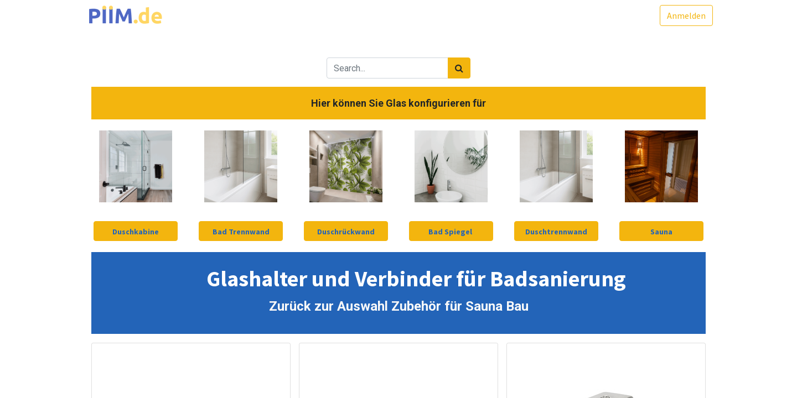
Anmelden (679, 15)
